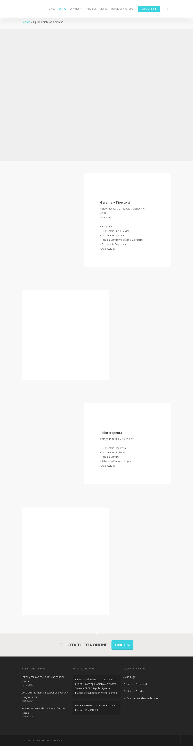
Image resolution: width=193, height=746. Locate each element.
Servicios (76, 9)
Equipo (62, 9)
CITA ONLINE (148, 9)
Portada (26, 22)
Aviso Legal (129, 676)
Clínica (52, 9)
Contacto (93, 709)
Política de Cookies (133, 691)
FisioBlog (91, 9)
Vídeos (103, 9)
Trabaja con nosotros (123, 9)
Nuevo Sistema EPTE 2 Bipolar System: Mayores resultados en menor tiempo (96, 688)
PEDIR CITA (122, 645)
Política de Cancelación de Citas (140, 698)
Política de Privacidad (135, 684)
